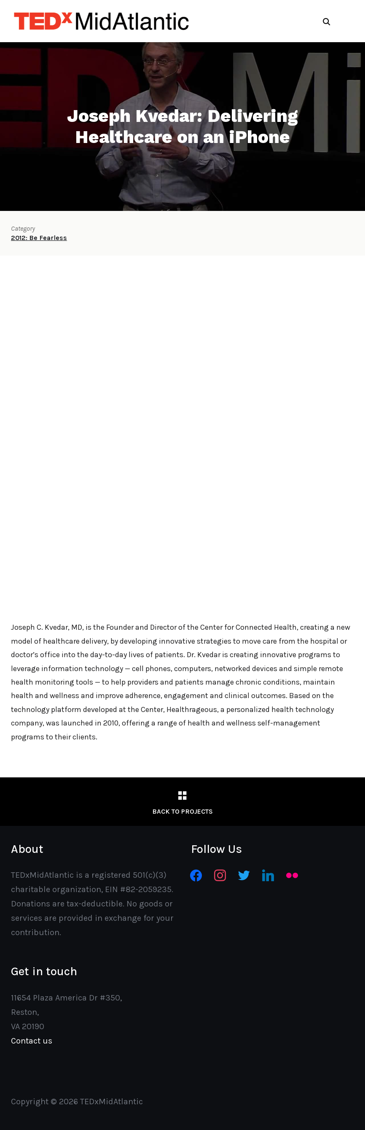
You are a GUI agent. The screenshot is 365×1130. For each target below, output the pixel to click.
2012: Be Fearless (39, 238)
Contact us (31, 1041)
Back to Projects (182, 811)
